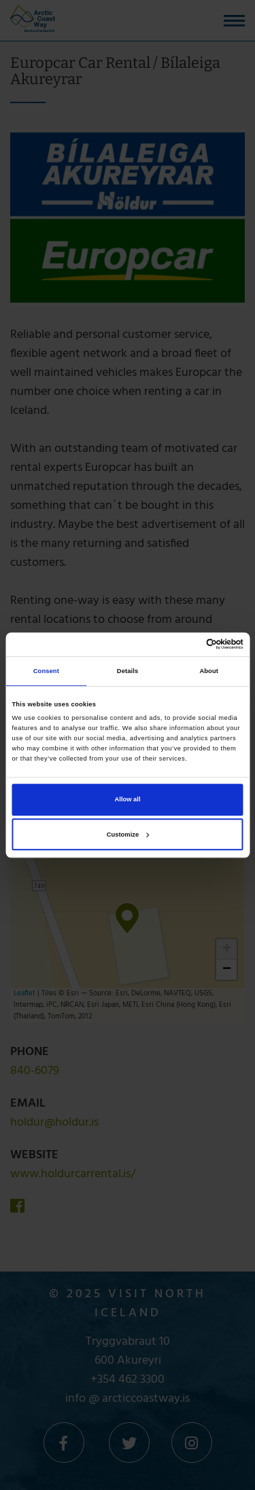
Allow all (128, 800)
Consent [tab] (46, 671)
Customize (128, 834)
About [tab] (208, 671)
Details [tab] (127, 671)
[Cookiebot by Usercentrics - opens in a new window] (184, 644)
